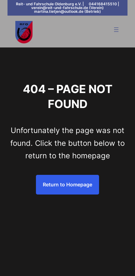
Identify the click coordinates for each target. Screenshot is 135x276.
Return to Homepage (67, 184)
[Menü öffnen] (116, 29)
